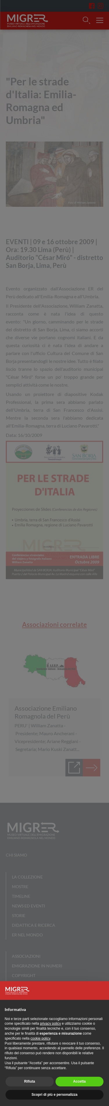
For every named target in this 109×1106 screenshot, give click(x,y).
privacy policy (50, 1023)
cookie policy (40, 1038)
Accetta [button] (79, 1081)
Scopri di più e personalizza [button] (54, 1095)
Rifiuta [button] (29, 1081)
